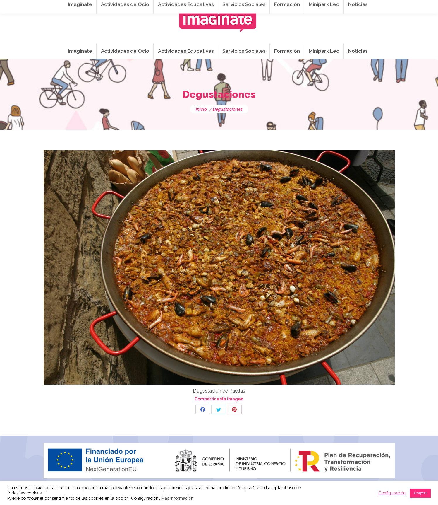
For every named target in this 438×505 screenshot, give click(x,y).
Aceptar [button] (420, 493)
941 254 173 (145, 6)
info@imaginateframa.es (195, 6)
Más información (177, 498)
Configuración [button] (392, 492)
